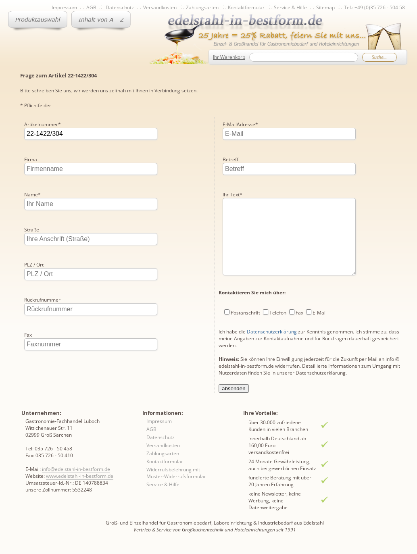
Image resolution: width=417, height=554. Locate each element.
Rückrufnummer (42, 299)
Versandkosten (160, 7)
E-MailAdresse (42, 370)
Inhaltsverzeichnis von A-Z (101, 21)
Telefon (277, 293)
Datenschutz (120, 7)
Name (32, 194)
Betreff (230, 124)
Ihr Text (232, 159)
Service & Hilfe (290, 7)
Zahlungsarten (202, 7)
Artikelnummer (42, 124)
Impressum (64, 7)
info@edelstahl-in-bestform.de (76, 475)
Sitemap (325, 7)
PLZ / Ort (34, 264)
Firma (30, 159)
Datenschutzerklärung (272, 312)
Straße (31, 229)
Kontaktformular (246, 7)
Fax (28, 334)
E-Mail (320, 293)
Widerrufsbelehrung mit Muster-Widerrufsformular (176, 479)
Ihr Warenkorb (229, 57)
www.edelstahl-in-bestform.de (79, 482)
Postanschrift (245, 293)
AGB (91, 7)
